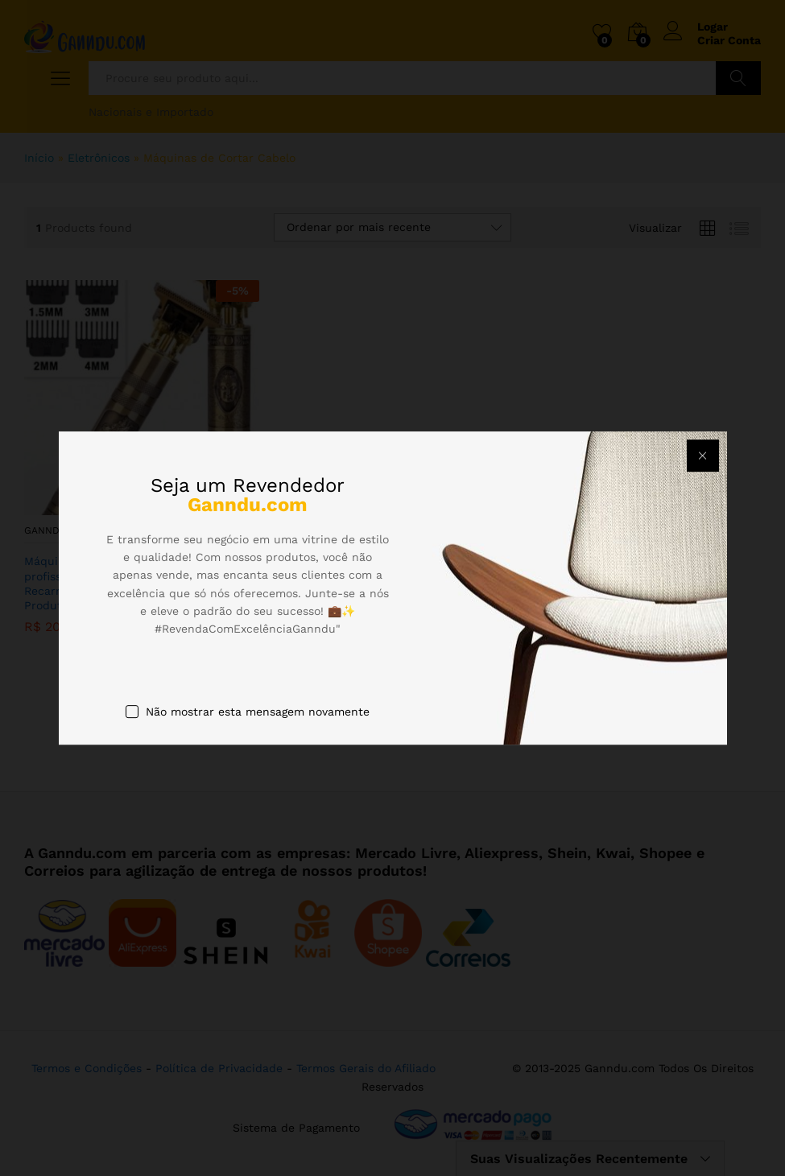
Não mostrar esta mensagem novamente (258, 711)
